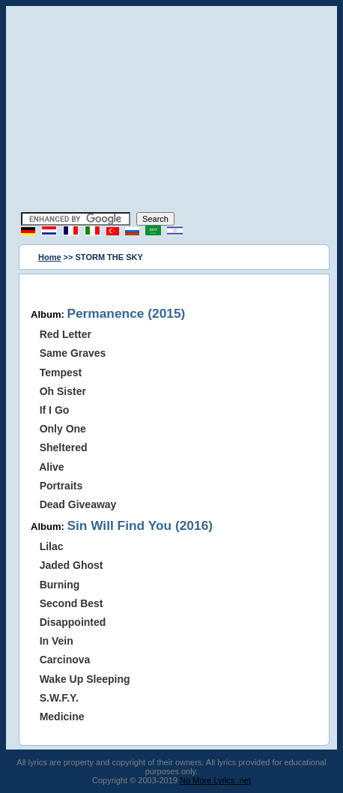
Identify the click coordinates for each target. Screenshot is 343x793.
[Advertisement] (171, 111)
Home (49, 257)
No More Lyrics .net (215, 780)
